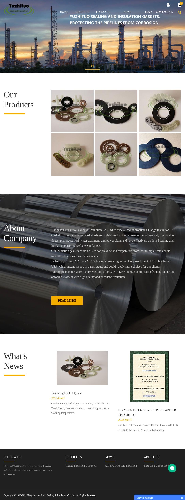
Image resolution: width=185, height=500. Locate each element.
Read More (67, 300)
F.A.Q (148, 11)
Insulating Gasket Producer (159, 465)
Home (64, 11)
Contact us (164, 11)
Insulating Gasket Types (66, 393)
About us (82, 11)
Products (103, 11)
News (127, 11)
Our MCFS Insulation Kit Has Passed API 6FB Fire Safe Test (147, 412)
